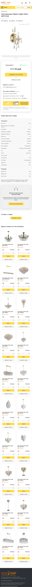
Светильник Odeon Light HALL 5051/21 (7, 446)
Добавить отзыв (16, 218)
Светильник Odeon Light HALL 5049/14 (7, 379)
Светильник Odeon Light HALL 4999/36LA (7, 279)
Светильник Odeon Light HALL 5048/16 (7, 312)
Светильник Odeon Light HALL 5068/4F (7, 513)
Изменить (17, 91)
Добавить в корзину (16, 74)
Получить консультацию (16, 203)
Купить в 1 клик (16, 79)
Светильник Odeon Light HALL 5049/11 (22, 346)
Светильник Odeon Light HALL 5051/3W (22, 446)
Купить (8, 256)
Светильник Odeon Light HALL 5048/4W (22, 312)
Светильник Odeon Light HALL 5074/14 (7, 547)
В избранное (5, 20)
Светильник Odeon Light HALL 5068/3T (22, 480)
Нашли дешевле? (9, 65)
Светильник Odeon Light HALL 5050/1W (7, 413)
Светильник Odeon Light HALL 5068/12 (7, 480)
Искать (28, 7)
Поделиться (20, 20)
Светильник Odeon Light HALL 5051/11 (22, 413)
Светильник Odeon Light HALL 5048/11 (22, 279)
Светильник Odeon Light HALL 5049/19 (22, 379)
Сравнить (13, 20)
